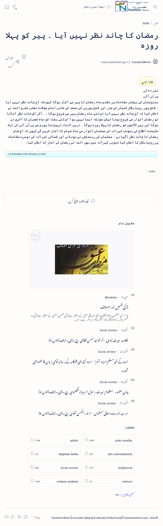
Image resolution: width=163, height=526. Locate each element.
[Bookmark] (6, 6)
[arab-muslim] (109, 440)
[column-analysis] (54, 481)
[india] (146, 22)
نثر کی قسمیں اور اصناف (114, 306)
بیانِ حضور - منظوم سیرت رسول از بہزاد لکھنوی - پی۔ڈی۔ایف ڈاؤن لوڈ (83, 390)
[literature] (111, 296)
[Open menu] (155, 7)
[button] (34, 235)
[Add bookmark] (24, 57)
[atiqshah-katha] (54, 453)
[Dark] (14, 7)
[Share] (12, 61)
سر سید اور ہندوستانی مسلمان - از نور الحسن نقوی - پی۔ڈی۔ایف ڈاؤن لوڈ (83, 412)
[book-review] (108, 329)
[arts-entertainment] (109, 453)
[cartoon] (109, 481)
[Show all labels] (125, 494)
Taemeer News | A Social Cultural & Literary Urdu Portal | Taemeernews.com (99, 516)
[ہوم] (156, 22)
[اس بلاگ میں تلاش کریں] (79, 6)
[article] (54, 440)
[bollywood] (109, 467)
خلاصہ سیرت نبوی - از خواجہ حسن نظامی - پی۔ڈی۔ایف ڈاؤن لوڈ (88, 339)
